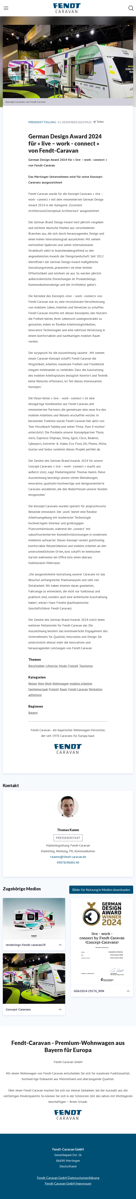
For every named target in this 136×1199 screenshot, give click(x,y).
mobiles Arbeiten (81, 683)
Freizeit (54, 689)
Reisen (32, 683)
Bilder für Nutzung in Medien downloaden (101, 890)
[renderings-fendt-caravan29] (34, 918)
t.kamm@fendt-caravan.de (68, 857)
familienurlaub (38, 689)
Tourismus (86, 666)
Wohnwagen (60, 683)
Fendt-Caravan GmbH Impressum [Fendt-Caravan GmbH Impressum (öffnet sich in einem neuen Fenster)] (68, 1183)
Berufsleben (36, 666)
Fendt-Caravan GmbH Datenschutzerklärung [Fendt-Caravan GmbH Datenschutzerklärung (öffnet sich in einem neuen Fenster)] (68, 1178)
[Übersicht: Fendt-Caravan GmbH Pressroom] (67, 8)
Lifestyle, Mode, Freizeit (62, 666)
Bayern (33, 713)
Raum (63, 689)
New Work (45, 683)
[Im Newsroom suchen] (131, 8)
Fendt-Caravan (78, 689)
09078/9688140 (68, 862)
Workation (95, 689)
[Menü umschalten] (6, 8)
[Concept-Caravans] (34, 978)
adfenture (35, 695)
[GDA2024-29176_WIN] (102, 941)
